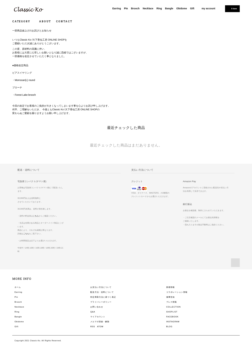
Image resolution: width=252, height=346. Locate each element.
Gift (192, 8)
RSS (92, 326)
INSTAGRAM (173, 322)
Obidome (181, 8)
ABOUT (45, 21)
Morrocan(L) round (25, 80)
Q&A (92, 312)
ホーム (18, 287)
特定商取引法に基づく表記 (103, 297)
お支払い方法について (100, 287)
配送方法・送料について (102, 292)
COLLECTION (173, 307)
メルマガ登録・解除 (99, 322)
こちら (36, 216)
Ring (159, 8)
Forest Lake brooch (25, 94)
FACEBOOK (172, 317)
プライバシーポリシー (100, 302)
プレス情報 (171, 302)
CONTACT (64, 21)
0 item (232, 8)
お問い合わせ (96, 307)
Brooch (135, 8)
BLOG (169, 326)
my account (208, 8)
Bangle (169, 8)
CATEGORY (23, 21)
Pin (126, 8)
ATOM (100, 326)
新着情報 (170, 287)
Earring (116, 8)
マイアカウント (97, 317)
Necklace (148, 8)
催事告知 (170, 297)
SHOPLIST (171, 312)
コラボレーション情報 (176, 292)
